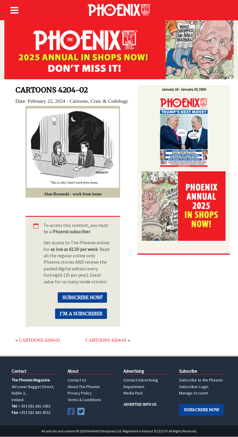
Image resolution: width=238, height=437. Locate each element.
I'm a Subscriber (81, 314)
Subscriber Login (193, 386)
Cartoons (79, 101)
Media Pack (133, 393)
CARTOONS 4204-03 (39, 340)
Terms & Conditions (84, 399)
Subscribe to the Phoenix (201, 380)
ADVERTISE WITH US (140, 404)
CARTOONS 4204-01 (106, 340)
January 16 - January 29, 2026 (183, 89)
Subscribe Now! (82, 297)
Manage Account (193, 393)
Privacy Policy (80, 393)
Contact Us (77, 380)
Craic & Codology (109, 101)
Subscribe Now (201, 409)
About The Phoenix (84, 386)
